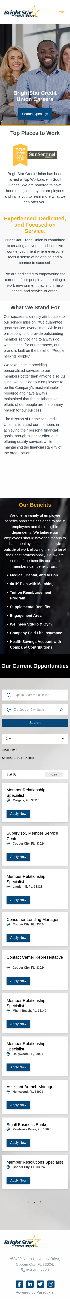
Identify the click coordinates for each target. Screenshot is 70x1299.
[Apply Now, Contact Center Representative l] (18, 981)
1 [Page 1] (28, 1202)
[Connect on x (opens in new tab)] (40, 1284)
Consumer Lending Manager (33, 919)
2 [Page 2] (34, 1202)
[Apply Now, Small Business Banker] (18, 1143)
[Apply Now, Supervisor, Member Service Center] (18, 857)
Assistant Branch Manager (31, 1086)
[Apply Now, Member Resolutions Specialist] (18, 1180)
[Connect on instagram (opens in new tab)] (51, 1284)
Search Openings (35, 114)
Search (35, 723)
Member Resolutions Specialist (35, 1162)
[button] (61, 709)
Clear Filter (9, 750)
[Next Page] (41, 1202)
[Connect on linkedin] (30, 1284)
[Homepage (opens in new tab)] (22, 12)
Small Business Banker (28, 1124)
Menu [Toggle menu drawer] (60, 11)
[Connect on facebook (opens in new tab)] (19, 1284)
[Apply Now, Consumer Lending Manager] (18, 938)
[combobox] (35, 709)
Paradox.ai (45, 1292)
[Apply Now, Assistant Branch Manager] (18, 1105)
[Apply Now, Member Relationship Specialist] (18, 814)
